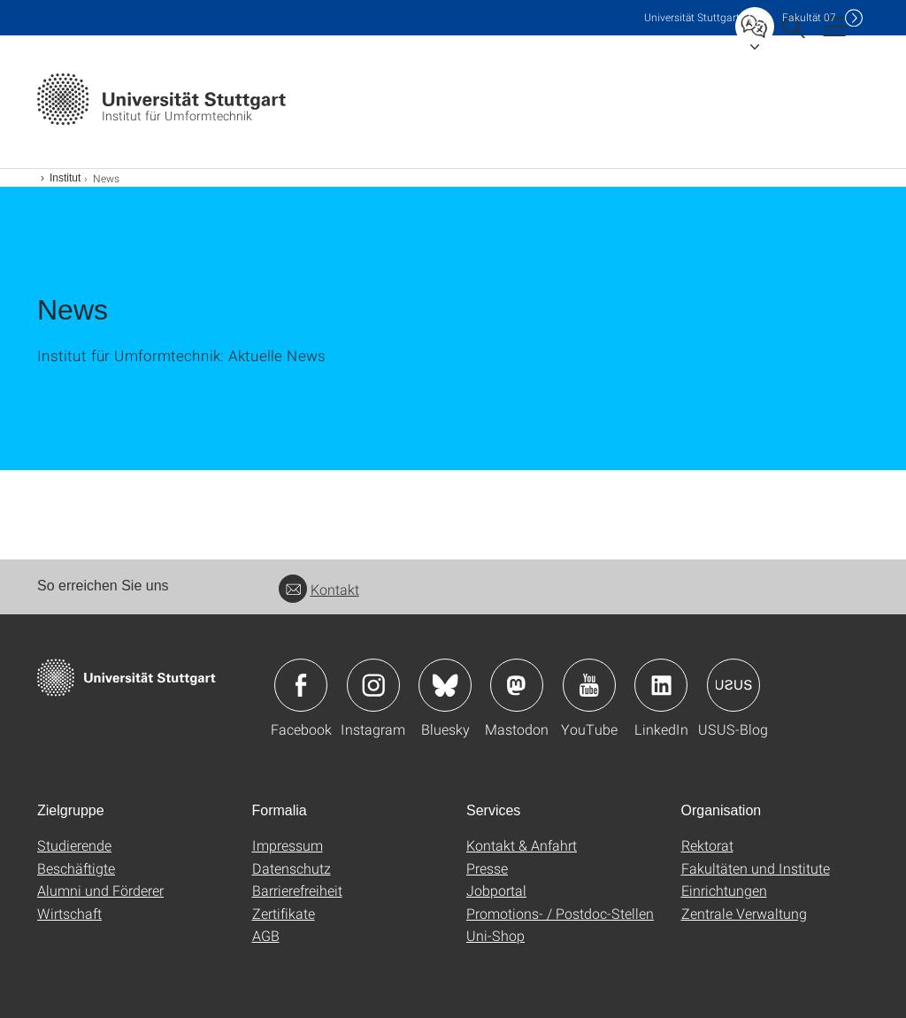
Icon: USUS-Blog (733, 685)
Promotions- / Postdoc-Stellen (560, 913)
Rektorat (707, 845)
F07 (809, 17)
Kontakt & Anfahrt (521, 845)
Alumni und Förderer (100, 890)
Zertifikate (283, 913)
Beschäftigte (76, 868)
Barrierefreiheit (297, 890)
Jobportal (496, 890)
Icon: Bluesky (445, 685)
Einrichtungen (724, 890)
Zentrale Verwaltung (744, 913)
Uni (692, 17)
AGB (266, 935)
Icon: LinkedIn (660, 685)
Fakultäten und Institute (755, 868)
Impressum (287, 845)
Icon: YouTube (589, 685)
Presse (487, 868)
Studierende (74, 845)
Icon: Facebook (300, 685)
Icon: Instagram (373, 685)
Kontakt (319, 589)
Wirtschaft (69, 913)
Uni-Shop (495, 935)
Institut (65, 178)
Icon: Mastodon (516, 685)
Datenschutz (291, 868)
